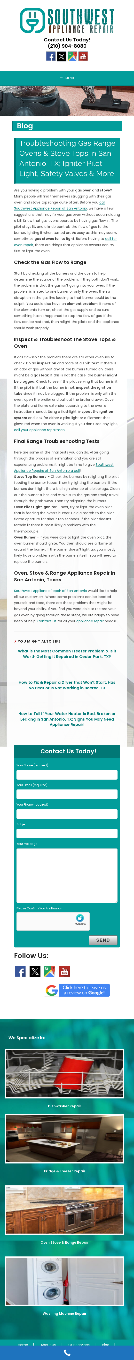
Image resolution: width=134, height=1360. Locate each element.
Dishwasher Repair (64, 1106)
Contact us (46, 621)
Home (23, 1344)
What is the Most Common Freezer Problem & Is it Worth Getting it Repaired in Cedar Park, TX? (67, 654)
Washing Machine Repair (65, 1313)
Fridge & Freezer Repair (64, 1171)
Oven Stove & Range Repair (64, 1242)
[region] (67, 101)
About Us (48, 1344)
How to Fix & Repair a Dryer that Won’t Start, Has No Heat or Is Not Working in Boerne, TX (67, 685)
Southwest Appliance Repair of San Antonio (50, 590)
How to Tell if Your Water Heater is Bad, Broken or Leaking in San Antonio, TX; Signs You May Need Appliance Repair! (67, 719)
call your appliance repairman (39, 429)
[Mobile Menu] (67, 78)
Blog (105, 1344)
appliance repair (90, 621)
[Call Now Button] (67, 1353)
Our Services (79, 1344)
